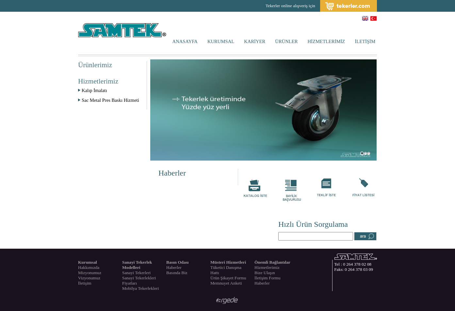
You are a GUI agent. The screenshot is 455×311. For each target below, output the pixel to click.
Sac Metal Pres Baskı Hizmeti (108, 100)
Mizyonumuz (89, 272)
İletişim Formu (267, 277)
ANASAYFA (185, 41)
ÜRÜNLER (286, 41)
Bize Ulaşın (264, 272)
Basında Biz (176, 272)
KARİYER (254, 41)
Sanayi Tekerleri (136, 272)
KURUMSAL (220, 41)
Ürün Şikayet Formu (228, 277)
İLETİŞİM (365, 41)
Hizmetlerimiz (267, 267)
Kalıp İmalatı (92, 90)
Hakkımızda (88, 267)
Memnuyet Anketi (226, 283)
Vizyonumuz (89, 277)
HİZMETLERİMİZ (326, 41)
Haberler (172, 173)
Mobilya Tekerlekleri (140, 288)
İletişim (84, 283)
